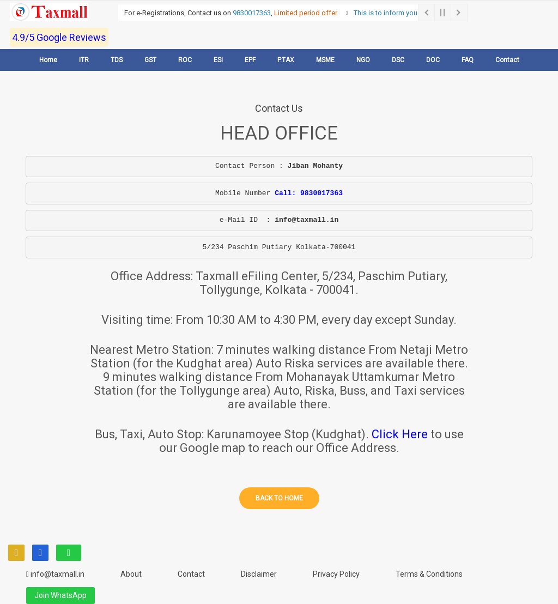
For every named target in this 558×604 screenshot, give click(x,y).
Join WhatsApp (60, 595)
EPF (250, 60)
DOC (433, 60)
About (131, 574)
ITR (84, 60)
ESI (218, 60)
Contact (507, 60)
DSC (398, 60)
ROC (185, 60)
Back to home (279, 498)
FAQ (468, 60)
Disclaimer (259, 574)
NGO (363, 60)
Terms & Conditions (429, 574)
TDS (117, 60)
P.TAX (285, 60)
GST (150, 60)
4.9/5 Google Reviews (59, 37)
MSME (325, 60)
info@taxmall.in (55, 574)
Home (48, 60)
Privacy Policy (336, 574)
